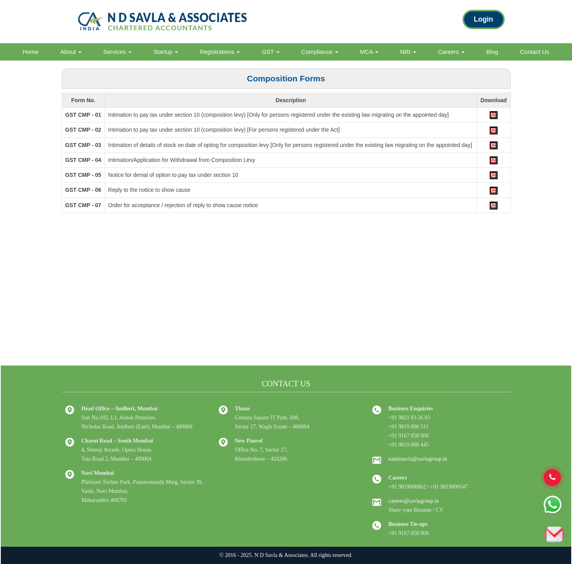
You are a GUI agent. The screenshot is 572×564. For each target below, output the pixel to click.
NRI (408, 51)
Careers (451, 51)
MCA (369, 51)
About (70, 51)
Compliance (319, 51)
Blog (492, 51)
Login (483, 19)
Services (117, 51)
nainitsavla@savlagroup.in (418, 459)
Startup (166, 51)
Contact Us (534, 51)
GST (271, 51)
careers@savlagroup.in (414, 501)
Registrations (220, 51)
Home (31, 51)
